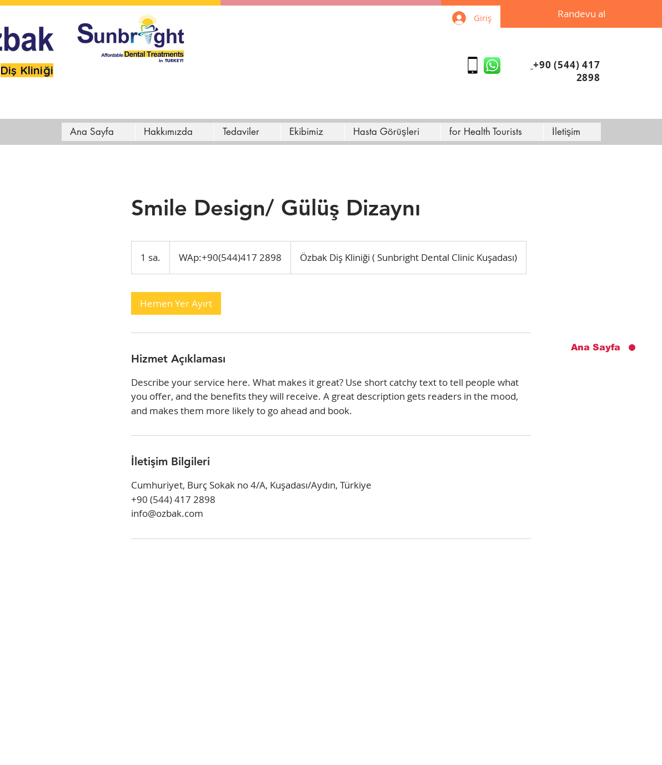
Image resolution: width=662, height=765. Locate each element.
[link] (176, 303)
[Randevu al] (581, 14)
